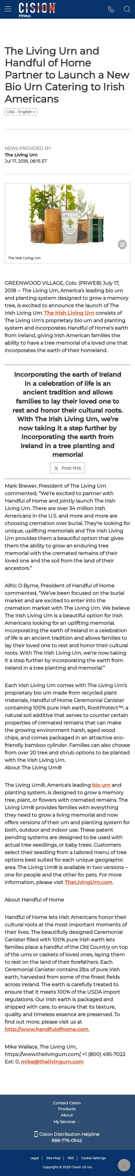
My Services (67, 1121)
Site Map (53, 1158)
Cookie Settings (93, 1158)
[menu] (8, 9)
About (67, 1115)
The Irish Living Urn (69, 313)
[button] (111, 9)
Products (67, 1109)
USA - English (21, 111)
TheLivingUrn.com (88, 882)
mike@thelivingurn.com (52, 1062)
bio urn (101, 785)
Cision (76, 1167)
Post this (67, 468)
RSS (71, 1158)
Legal (34, 1158)
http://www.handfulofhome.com (46, 1029)
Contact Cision (67, 1103)
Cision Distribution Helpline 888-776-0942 (67, 1137)
